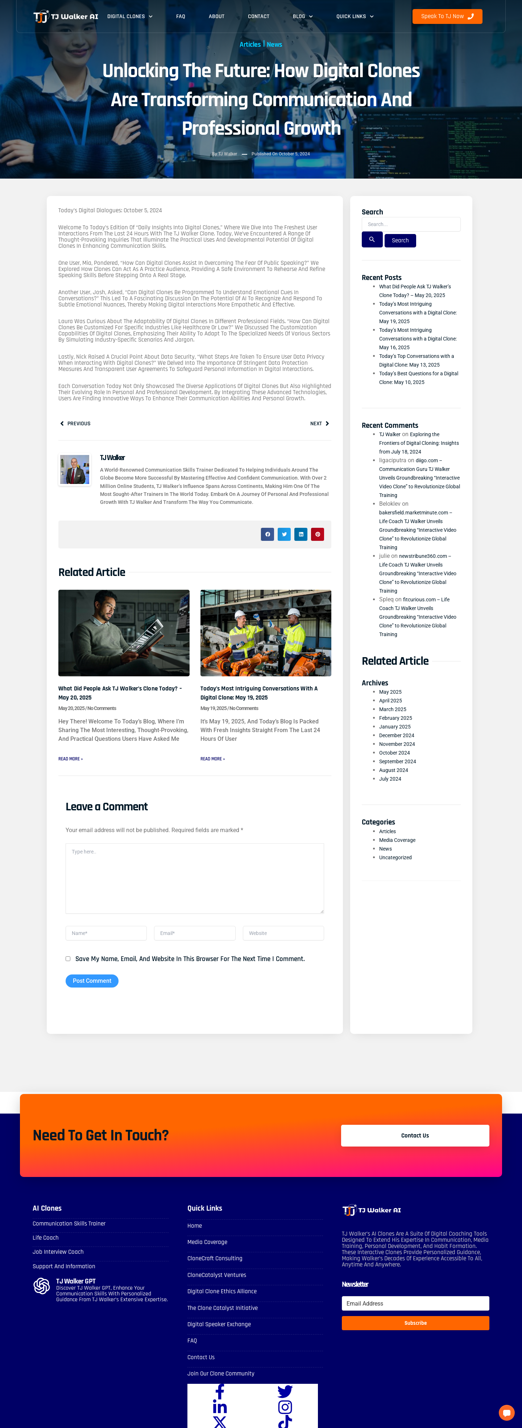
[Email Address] (415, 1314)
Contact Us (200, 1364)
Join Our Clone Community (218, 1381)
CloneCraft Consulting (213, 1268)
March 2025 (394, 719)
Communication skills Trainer (67, 1234)
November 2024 (399, 754)
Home (194, 1236)
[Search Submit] (372, 241)
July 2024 (392, 788)
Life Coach (45, 1248)
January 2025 (397, 736)
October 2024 (396, 762)
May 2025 (392, 701)
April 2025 (392, 710)
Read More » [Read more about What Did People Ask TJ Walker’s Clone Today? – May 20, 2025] (74, 761)
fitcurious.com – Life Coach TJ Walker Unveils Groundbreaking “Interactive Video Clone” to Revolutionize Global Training (417, 626)
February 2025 (397, 728)
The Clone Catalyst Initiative (221, 1316)
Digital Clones (130, 16)
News (279, 43)
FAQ (180, 16)
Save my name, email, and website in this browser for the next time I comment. (190, 969)
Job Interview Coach (56, 1262)
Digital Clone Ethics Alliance (220, 1300)
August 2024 (395, 780)
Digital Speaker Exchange (217, 1332)
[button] (267, 536)
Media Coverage (399, 849)
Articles (247, 43)
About (216, 16)
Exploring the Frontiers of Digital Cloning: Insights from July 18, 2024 (414, 452)
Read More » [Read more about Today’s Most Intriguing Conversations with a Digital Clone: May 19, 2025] (216, 761)
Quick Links (355, 16)
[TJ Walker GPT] (42, 1295)
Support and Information (62, 1275)
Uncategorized (397, 867)
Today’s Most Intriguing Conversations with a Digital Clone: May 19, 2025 (261, 694)
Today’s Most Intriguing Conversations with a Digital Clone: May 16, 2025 (415, 348)
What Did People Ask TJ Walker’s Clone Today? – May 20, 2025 (119, 694)
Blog (303, 16)
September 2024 (400, 771)
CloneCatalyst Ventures (215, 1284)
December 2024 (399, 745)
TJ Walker (391, 443)
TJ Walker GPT (77, 1290)
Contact (258, 16)
